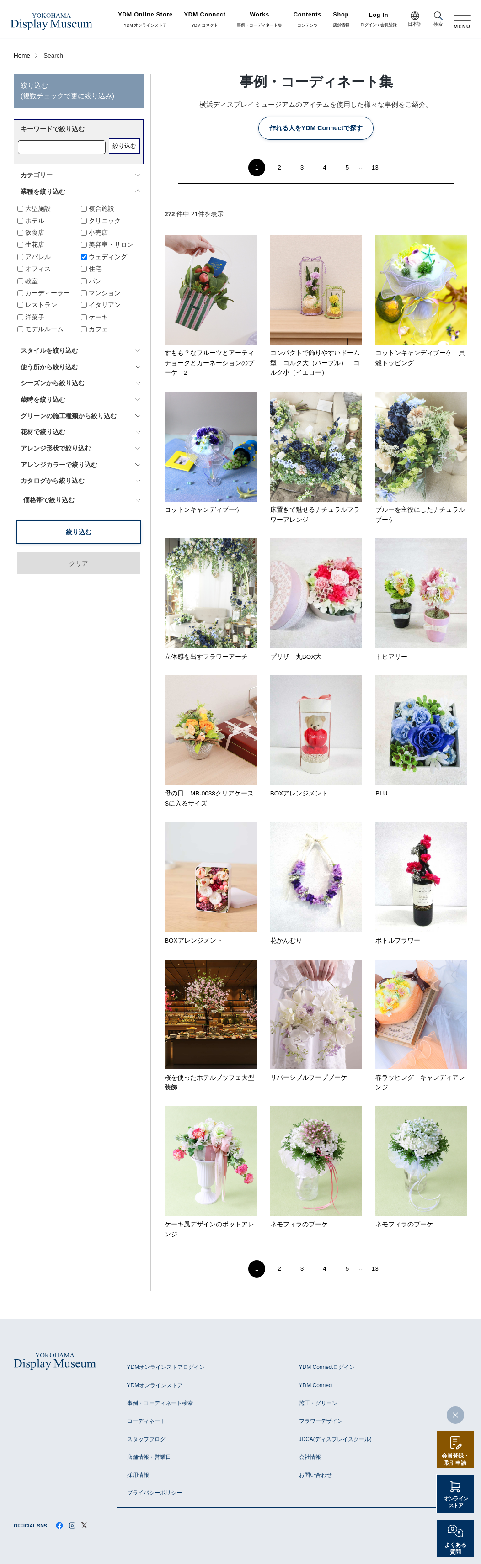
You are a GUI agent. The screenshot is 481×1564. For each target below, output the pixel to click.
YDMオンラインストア (155, 1385)
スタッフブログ (146, 1439)
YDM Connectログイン (327, 1367)
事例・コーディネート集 (259, 19)
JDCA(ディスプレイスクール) (335, 1439)
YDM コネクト (205, 19)
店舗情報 (341, 19)
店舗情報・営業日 (149, 1457)
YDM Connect (316, 1385)
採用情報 (138, 1475)
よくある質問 (455, 1548)
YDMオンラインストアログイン (166, 1367)
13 (375, 167)
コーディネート (146, 1421)
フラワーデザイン (321, 1421)
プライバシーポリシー (154, 1493)
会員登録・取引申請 (455, 1459)
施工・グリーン (318, 1403)
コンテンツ (307, 19)
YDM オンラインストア (145, 19)
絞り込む (124, 146)
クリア (78, 530)
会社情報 (310, 1457)
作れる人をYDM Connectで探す (316, 128)
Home (22, 55)
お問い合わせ (315, 1475)
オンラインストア (456, 1502)
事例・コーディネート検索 (160, 1403)
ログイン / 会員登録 (378, 20)
